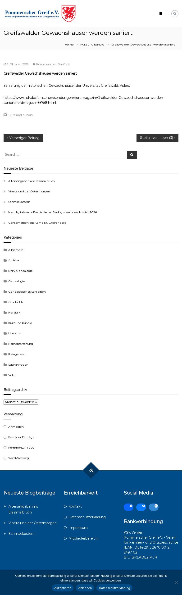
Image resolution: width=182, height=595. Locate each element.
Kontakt (75, 506)
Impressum (78, 528)
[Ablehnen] (176, 582)
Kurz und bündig (92, 44)
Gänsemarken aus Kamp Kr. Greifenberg (37, 222)
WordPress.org (18, 458)
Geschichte (16, 302)
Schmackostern (19, 202)
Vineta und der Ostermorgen (29, 191)
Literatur (14, 333)
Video (12, 375)
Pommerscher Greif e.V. (53, 64)
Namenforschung (20, 343)
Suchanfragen (18, 364)
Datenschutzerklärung (87, 517)
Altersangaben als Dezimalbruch (31, 181)
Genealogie (16, 281)
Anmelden (16, 426)
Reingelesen (17, 354)
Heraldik (14, 312)
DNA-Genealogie (20, 271)
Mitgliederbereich (83, 538)
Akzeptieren (62, 588)
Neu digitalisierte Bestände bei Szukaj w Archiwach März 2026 (52, 212)
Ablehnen (85, 588)
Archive (13, 260)
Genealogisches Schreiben (27, 291)
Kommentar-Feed (21, 447)
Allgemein (15, 250)
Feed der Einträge (21, 437)
